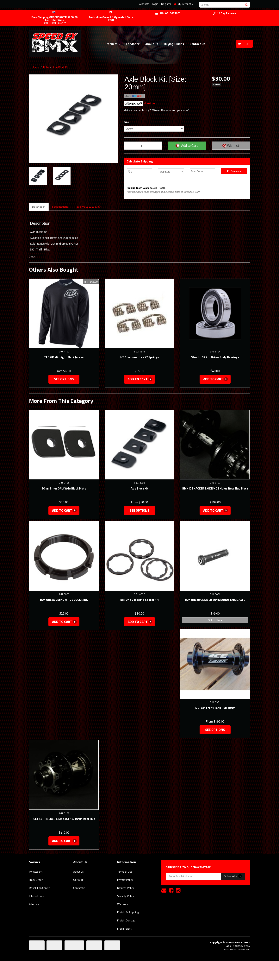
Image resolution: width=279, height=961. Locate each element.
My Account (35, 871)
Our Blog (78, 880)
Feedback (133, 43)
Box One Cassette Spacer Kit (139, 599)
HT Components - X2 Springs (139, 357)
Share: (134, 96)
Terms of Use (125, 871)
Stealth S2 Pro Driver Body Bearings (215, 357)
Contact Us (197, 43)
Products (112, 43)
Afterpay (34, 904)
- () (244, 43)
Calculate (234, 171)
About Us (151, 43)
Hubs (46, 67)
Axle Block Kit (60, 67)
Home (35, 67)
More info (139, 103)
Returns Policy (125, 888)
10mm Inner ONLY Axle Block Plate (64, 488)
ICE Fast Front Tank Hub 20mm (215, 707)
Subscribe (233, 876)
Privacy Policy (125, 880)
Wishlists (144, 4)
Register (166, 4)
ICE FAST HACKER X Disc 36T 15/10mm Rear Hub (64, 819)
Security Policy (125, 896)
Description (39, 207)
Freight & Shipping (128, 912)
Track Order (36, 880)
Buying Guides (174, 43)
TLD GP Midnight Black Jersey (64, 357)
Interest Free (36, 896)
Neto (248, 949)
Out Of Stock (215, 620)
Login (155, 4)
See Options (64, 379)
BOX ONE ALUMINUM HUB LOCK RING (64, 599)
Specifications (60, 207)
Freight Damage (126, 920)
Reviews (88, 207)
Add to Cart (187, 145)
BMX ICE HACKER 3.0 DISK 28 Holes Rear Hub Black (215, 488)
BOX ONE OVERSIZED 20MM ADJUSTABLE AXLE (215, 599)
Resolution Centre (39, 888)
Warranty (122, 904)
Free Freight (124, 928)
